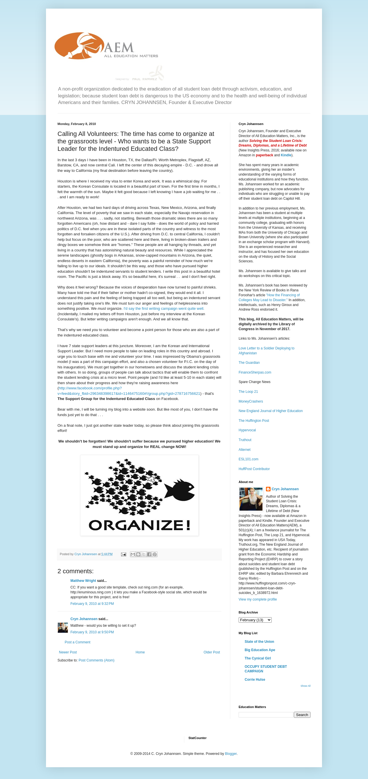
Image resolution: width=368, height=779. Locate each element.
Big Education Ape (260, 650)
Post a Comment (77, 642)
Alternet (244, 450)
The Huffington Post (254, 421)
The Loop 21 (248, 392)
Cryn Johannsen (83, 619)
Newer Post (68, 652)
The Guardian (249, 363)
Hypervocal (247, 430)
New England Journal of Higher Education (271, 411)
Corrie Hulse (255, 680)
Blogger (231, 754)
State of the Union (259, 642)
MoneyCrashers (251, 401)
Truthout (245, 440)
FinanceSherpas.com (255, 372)
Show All (305, 685)
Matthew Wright (83, 581)
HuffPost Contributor (254, 469)
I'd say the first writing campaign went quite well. (164, 308)
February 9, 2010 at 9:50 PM (92, 632)
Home (140, 652)
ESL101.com (248, 459)
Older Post (212, 652)
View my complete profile (258, 599)
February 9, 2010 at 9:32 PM (92, 604)
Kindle (286, 155)
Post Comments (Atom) (96, 660)
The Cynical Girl (258, 658)
